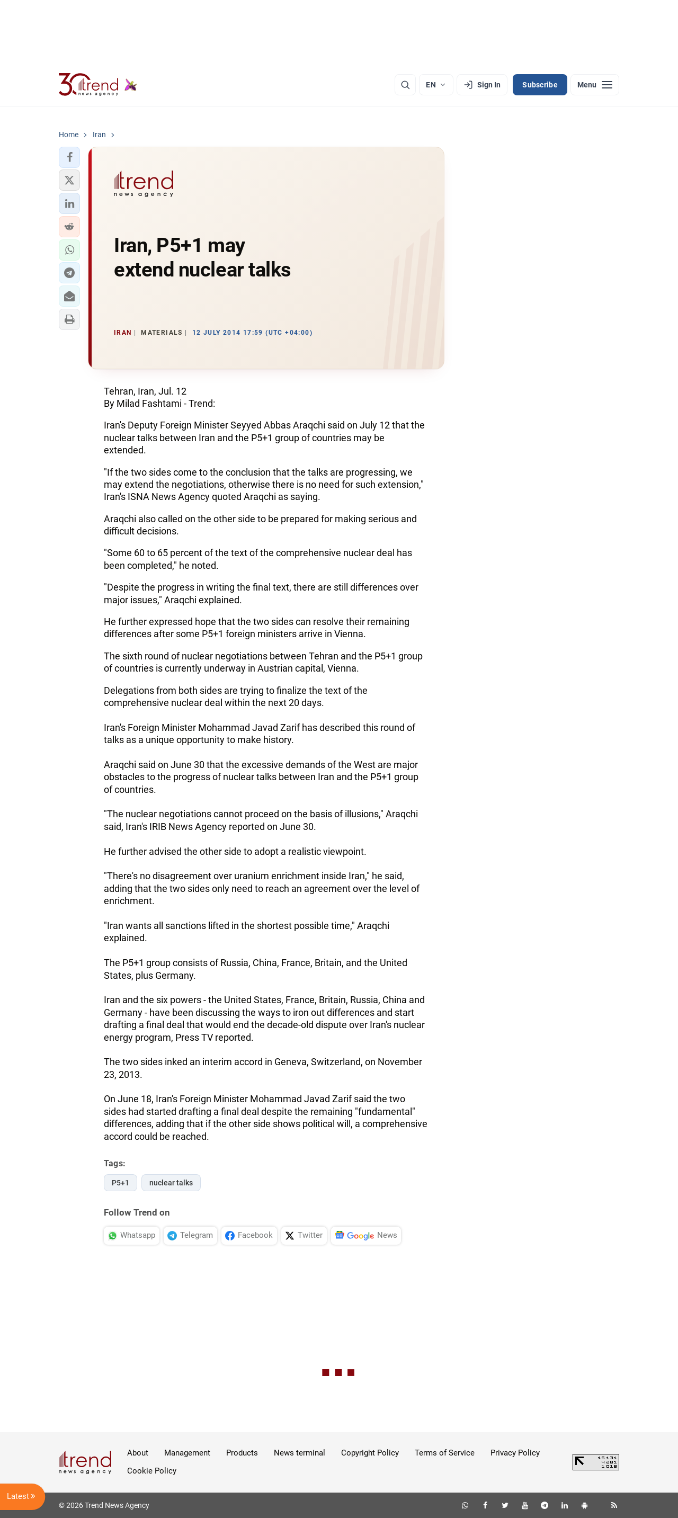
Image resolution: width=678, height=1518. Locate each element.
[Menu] (594, 84)
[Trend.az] (98, 84)
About (137, 1453)
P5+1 (120, 1182)
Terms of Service (445, 1453)
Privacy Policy (515, 1453)
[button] (69, 157)
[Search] (405, 84)
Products (242, 1453)
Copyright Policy (370, 1453)
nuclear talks (171, 1182)
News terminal (299, 1453)
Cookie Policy (151, 1471)
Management (187, 1453)
